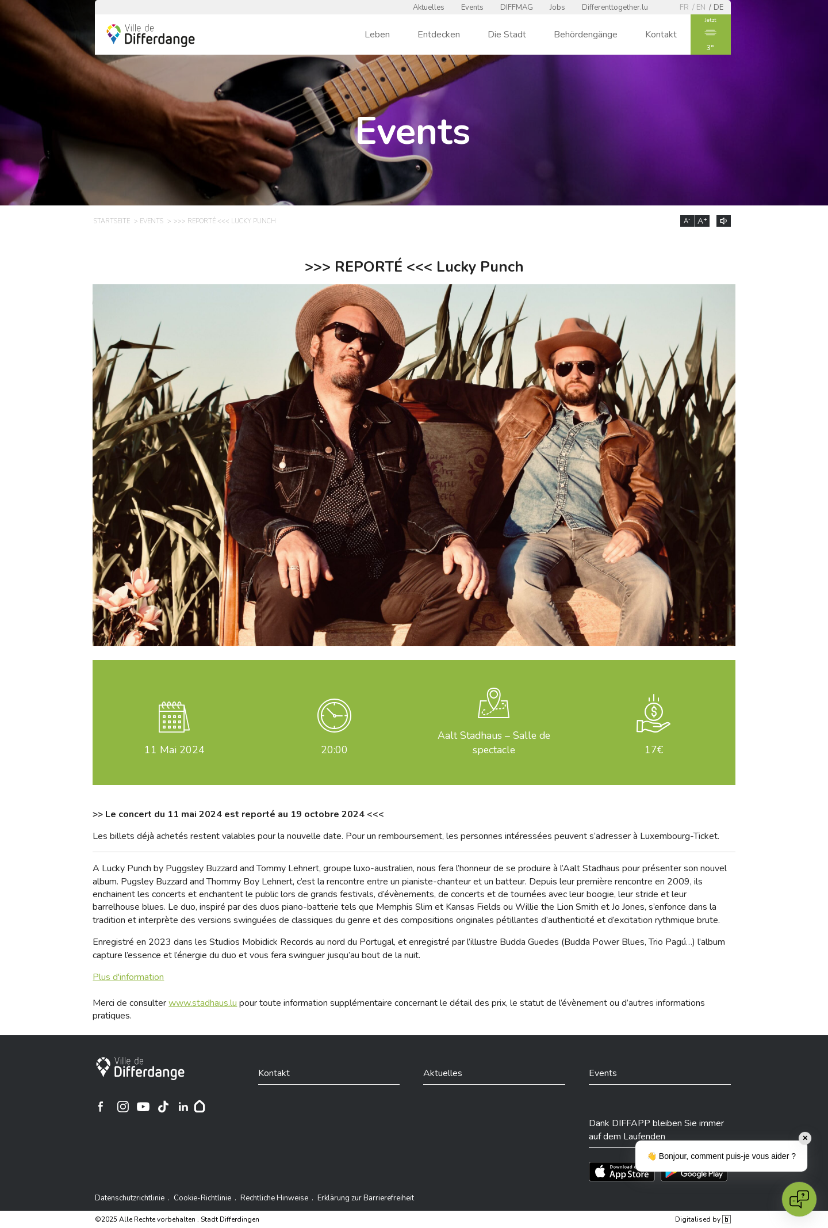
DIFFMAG (516, 7)
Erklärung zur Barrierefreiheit (365, 1198)
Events (472, 7)
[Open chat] (799, 1199)
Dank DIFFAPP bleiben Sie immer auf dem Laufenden (656, 1129)
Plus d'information (128, 977)
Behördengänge (586, 34)
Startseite (112, 221)
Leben (377, 34)
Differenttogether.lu (615, 7)
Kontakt (661, 34)
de (718, 7)
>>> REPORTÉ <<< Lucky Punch (225, 221)
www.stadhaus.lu (202, 1003)
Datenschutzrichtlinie (129, 1198)
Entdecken (438, 34)
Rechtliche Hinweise (274, 1198)
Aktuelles (428, 7)
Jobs (557, 7)
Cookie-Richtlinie (202, 1198)
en (701, 7)
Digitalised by (702, 1219)
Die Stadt (507, 34)
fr (684, 7)
